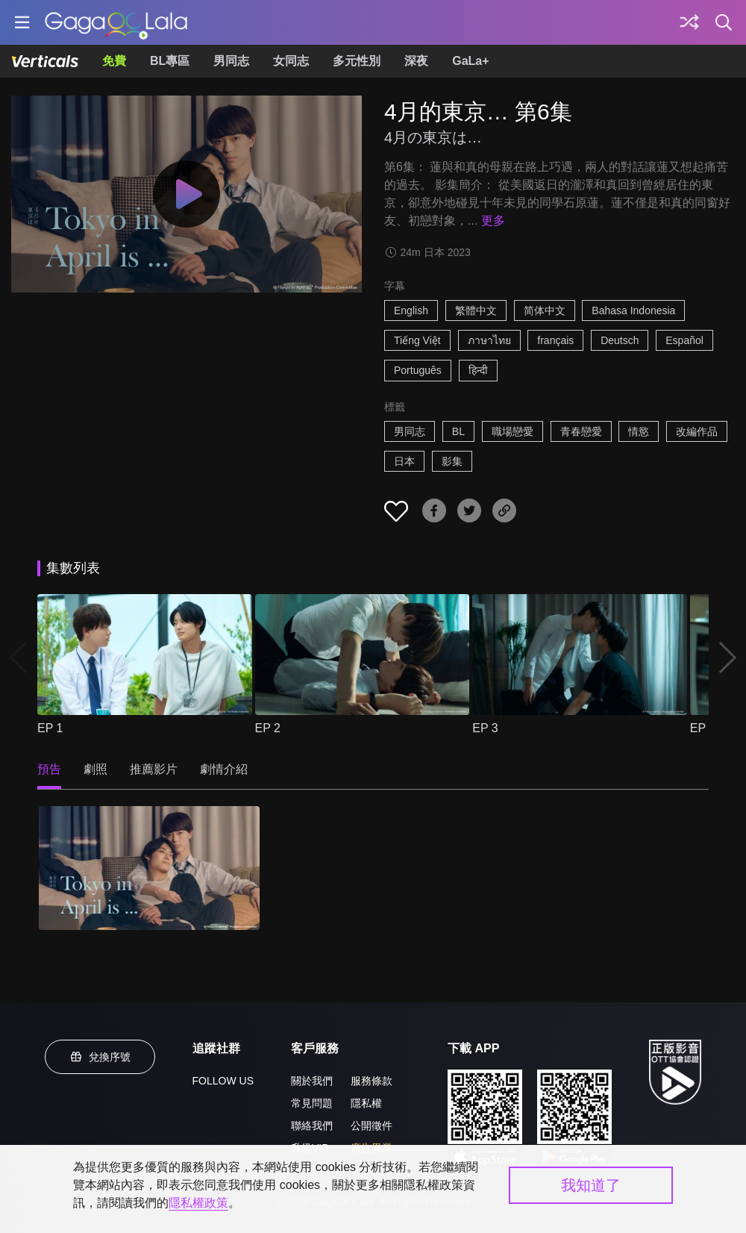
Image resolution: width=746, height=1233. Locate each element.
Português (418, 370)
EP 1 (50, 728)
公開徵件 (371, 1125)
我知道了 (591, 1185)
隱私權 (366, 1103)
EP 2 (267, 728)
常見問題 (312, 1103)
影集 (452, 461)
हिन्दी (478, 370)
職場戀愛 (512, 431)
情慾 (638, 431)
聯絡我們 (312, 1125)
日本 (404, 461)
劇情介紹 (224, 769)
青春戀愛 (581, 431)
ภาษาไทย (489, 340)
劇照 (95, 769)
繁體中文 (476, 310)
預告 (49, 769)
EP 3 (485, 728)
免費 (114, 60)
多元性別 (356, 60)
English (411, 310)
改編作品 (697, 431)
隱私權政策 (198, 1202)
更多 (493, 220)
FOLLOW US (223, 1081)
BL (458, 431)
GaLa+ (470, 60)
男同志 (231, 60)
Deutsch (620, 340)
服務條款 (371, 1081)
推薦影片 (154, 769)
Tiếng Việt (417, 340)
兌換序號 (100, 1057)
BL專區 (169, 60)
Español (684, 340)
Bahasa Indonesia (633, 310)
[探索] (689, 22)
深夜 (416, 60)
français (555, 340)
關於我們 (312, 1081)
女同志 (291, 60)
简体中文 (544, 310)
